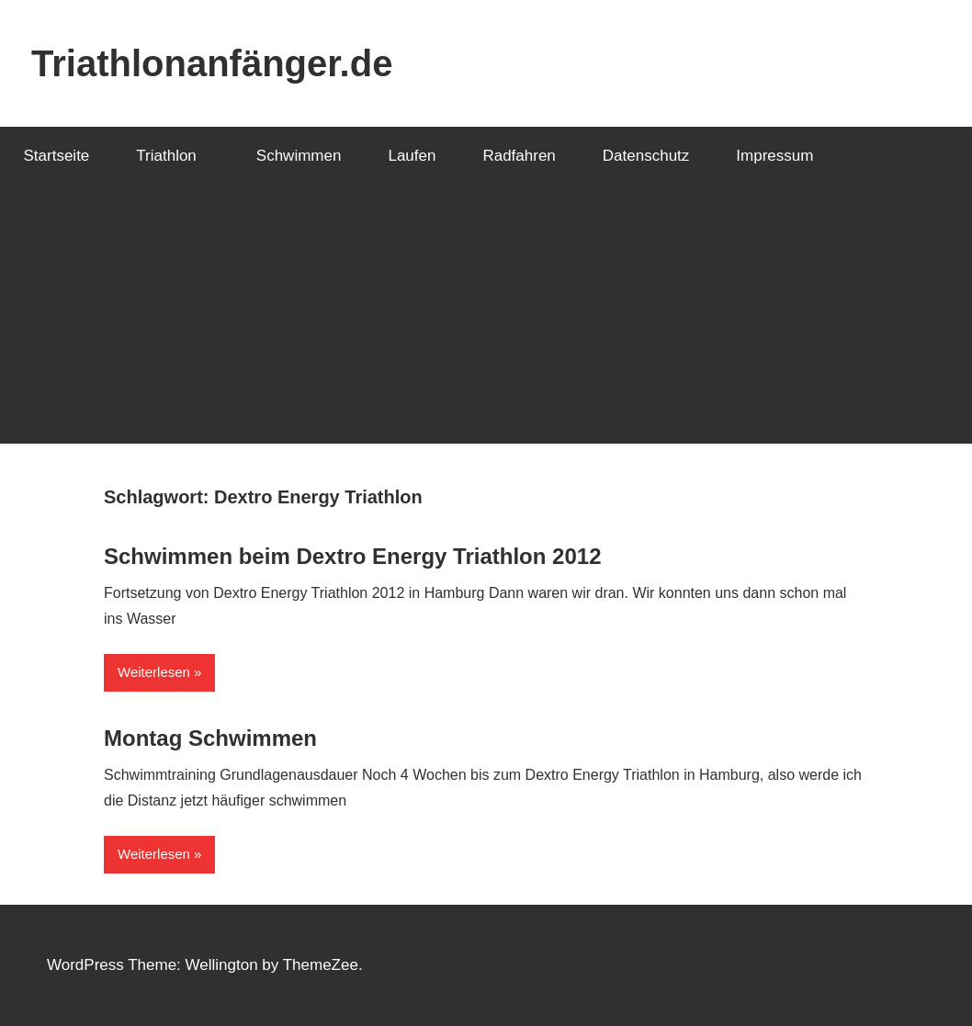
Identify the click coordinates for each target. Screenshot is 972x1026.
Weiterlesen (154, 672)
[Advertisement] (486, 315)
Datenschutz (646, 155)
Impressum (774, 155)
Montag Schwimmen (210, 738)
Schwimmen (299, 155)
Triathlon (176, 155)
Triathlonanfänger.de (211, 63)
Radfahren (518, 155)
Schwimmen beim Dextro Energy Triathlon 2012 (353, 556)
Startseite (57, 155)
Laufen (411, 155)
